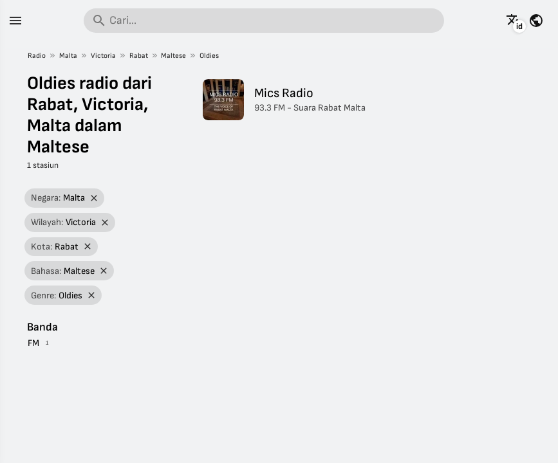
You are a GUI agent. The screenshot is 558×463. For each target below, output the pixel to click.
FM (33, 343)
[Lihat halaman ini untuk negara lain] (536, 20)
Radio (37, 55)
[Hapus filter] (94, 198)
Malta (68, 55)
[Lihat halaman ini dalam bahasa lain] (513, 20)
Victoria (103, 55)
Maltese (173, 55)
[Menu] (15, 20)
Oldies (209, 55)
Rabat (138, 55)
